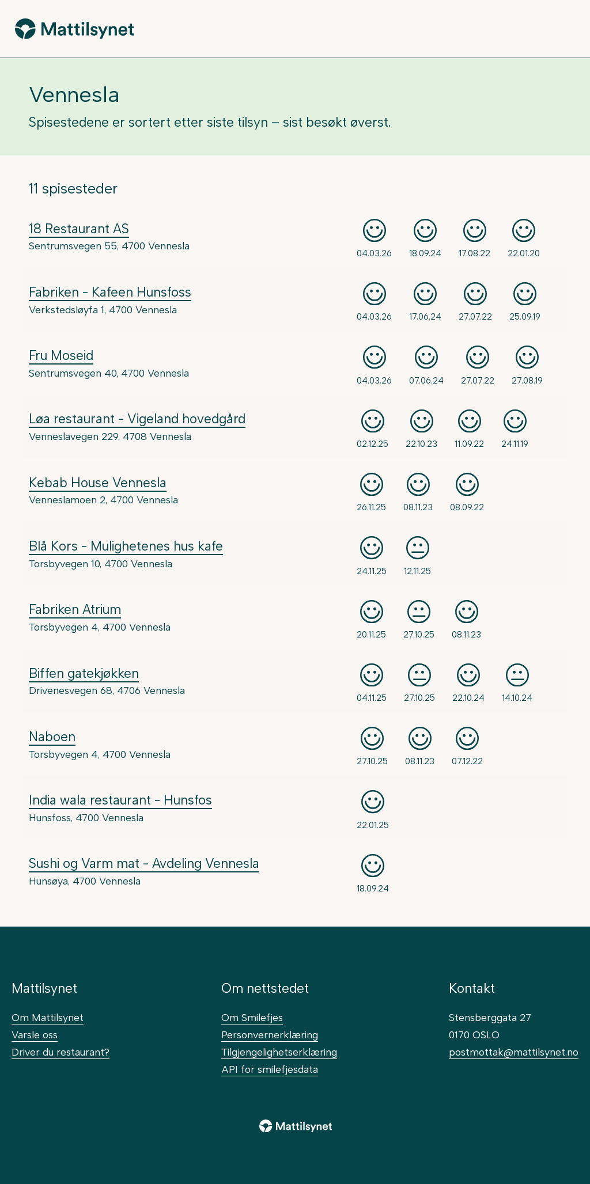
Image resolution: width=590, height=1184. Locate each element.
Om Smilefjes (252, 1017)
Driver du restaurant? (60, 1052)
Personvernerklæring (269, 1035)
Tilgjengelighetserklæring (279, 1052)
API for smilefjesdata (269, 1069)
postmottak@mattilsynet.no (513, 1052)
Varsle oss (35, 1035)
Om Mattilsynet (48, 1017)
